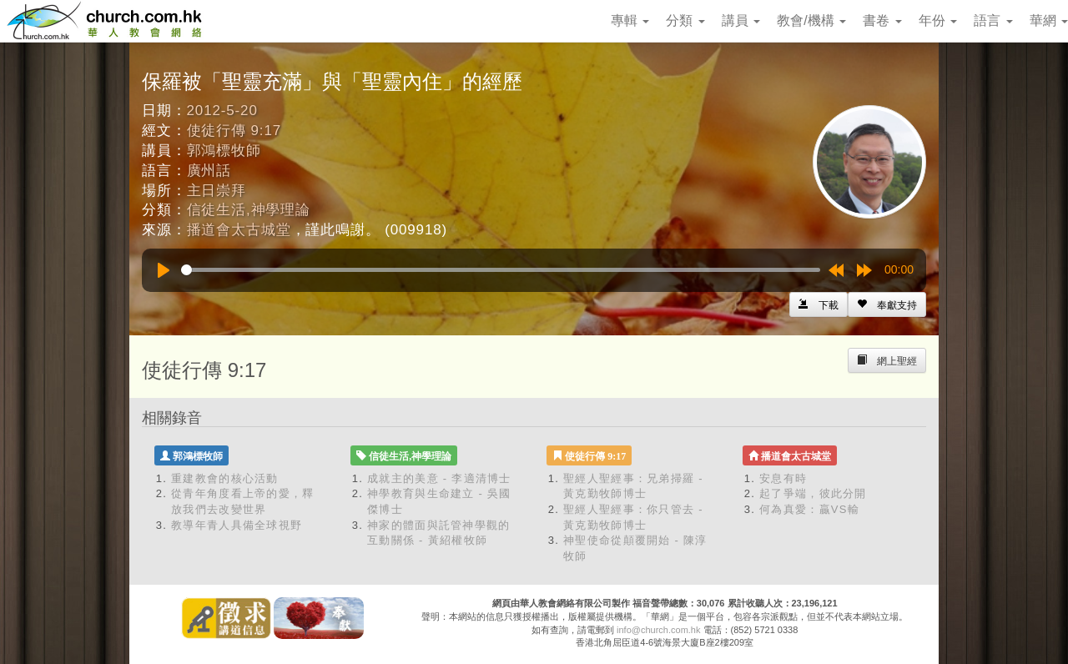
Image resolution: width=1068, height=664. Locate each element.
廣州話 (209, 171)
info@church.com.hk (658, 630)
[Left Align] (887, 304)
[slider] (500, 270)
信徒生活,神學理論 (248, 210)
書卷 (882, 20)
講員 (741, 20)
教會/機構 (811, 20)
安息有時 (783, 478)
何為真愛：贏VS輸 (809, 509)
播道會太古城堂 (239, 230)
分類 (685, 20)
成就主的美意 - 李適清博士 (439, 478)
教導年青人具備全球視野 (236, 525)
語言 (993, 20)
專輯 (630, 20)
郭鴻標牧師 (224, 150)
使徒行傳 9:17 (234, 130)
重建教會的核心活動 (225, 478)
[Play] (163, 270)
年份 (938, 20)
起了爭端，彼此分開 (813, 493)
